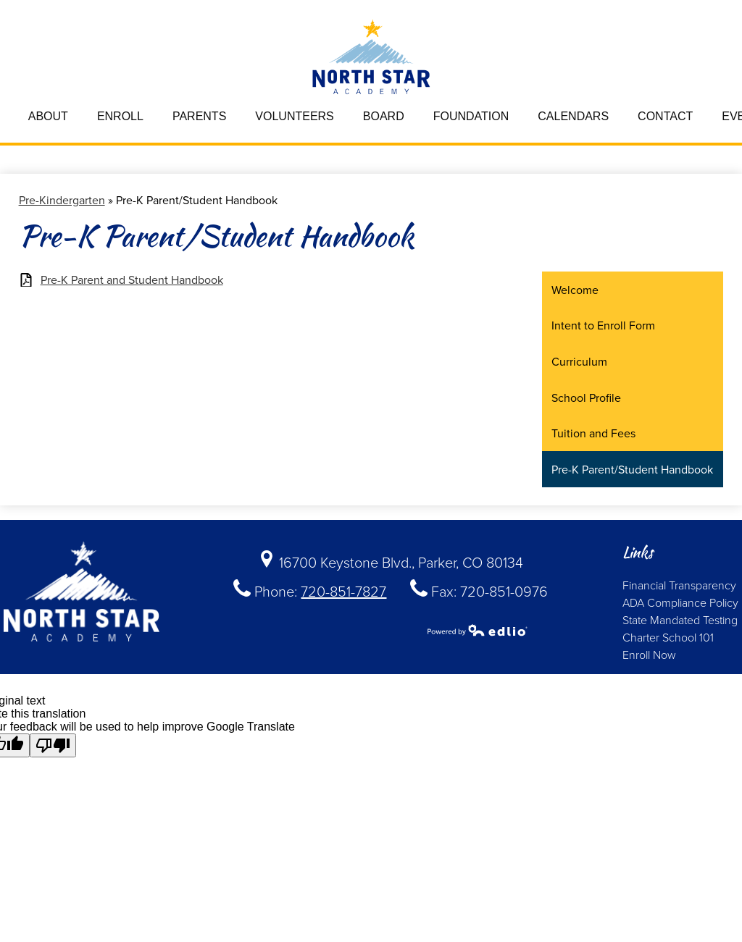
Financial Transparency (679, 585)
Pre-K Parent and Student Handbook (132, 280)
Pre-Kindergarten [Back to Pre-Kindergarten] (62, 200)
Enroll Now (649, 655)
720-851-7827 (343, 591)
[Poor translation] (53, 745)
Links (637, 552)
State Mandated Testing (680, 620)
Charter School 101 (668, 637)
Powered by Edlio (477, 630)
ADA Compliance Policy (680, 602)
